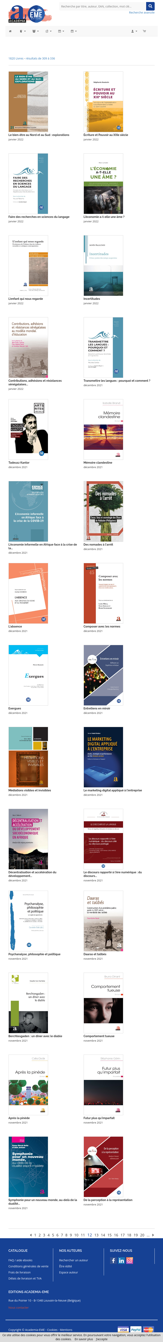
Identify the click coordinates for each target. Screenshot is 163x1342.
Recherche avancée (142, 12)
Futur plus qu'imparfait (99, 1118)
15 (109, 1235)
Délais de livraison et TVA (25, 1278)
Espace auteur (68, 1272)
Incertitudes (92, 298)
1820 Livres (16, 58)
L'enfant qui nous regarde (26, 298)
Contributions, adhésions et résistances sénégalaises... (35, 382)
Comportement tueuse (99, 1036)
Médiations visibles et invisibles (30, 790)
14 (103, 1235)
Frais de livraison (20, 1272)
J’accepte (102, 1339)
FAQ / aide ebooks (20, 1260)
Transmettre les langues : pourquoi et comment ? (117, 380)
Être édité (65, 1266)
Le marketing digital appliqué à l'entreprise (113, 790)
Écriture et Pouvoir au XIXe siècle (106, 135)
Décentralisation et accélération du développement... (32, 874)
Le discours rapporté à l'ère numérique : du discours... (113, 874)
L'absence (15, 626)
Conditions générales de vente (29, 1266)
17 (123, 1235)
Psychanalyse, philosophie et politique (34, 954)
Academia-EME (35, 1330)
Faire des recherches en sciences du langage (39, 216)
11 (83, 1235)
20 (142, 1235)
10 (76, 1235)
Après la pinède (19, 1118)
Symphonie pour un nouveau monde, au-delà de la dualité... (43, 1201)
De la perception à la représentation (108, 1200)
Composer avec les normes (102, 626)
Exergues (15, 708)
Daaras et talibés (95, 954)
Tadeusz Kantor (19, 462)
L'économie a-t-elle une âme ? (104, 216)
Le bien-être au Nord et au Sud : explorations (39, 135)
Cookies (52, 1330)
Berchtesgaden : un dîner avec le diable (35, 1036)
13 (96, 1235)
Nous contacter (19, 1307)
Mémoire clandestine (98, 462)
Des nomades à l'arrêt (98, 544)
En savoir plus (84, 1339)
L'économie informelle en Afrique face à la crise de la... (43, 546)
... (148, 1235)
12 (89, 1235)
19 (136, 1235)
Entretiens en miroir (97, 708)
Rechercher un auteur (73, 1260)
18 (129, 1235)
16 (116, 1235)
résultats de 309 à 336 (40, 58)
